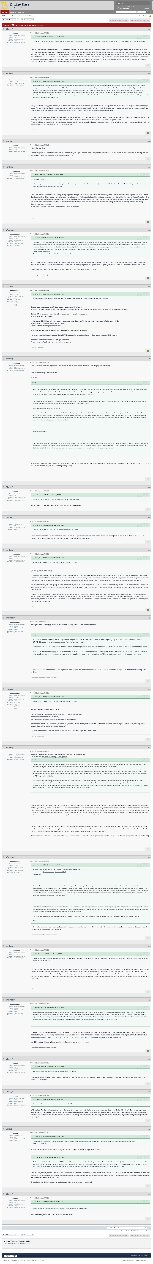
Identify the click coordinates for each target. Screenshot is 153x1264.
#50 (149, 550)
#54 (149, 857)
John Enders (139, 445)
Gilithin (9, 517)
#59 (149, 1129)
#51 (149, 618)
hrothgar (10, 286)
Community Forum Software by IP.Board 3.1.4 (136, 1260)
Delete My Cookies (25, 1260)
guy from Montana (101, 389)
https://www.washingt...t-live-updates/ (54, 757)
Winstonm (10, 230)
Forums (5, 12)
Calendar (21, 12)
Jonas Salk (40, 448)
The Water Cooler (32, 16)
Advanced (150, 12)
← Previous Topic (124, 1231)
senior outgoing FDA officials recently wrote (86, 781)
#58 (149, 1092)
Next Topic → (146, 1231)
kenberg (9, 73)
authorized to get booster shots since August (86, 773)
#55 (149, 946)
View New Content (142, 16)
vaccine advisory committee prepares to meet (126, 764)
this (49, 625)
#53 (149, 747)
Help (146, 8)
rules (103, 639)
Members (13, 12)
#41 (149, 29)
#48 (149, 487)
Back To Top (6, 1260)
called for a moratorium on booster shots (97, 785)
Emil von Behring (50, 448)
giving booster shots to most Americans (87, 771)
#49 (149, 517)
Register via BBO (124, 8)
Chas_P (9, 29)
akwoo (9, 141)
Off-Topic (22, 16)
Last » (32, 19)
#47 (149, 359)
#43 (149, 141)
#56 (149, 1000)
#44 (149, 167)
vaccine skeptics (91, 443)
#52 (149, 689)
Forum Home (15, 1260)
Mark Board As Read (38, 1260)
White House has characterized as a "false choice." (73, 787)
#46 (149, 286)
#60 (149, 1194)
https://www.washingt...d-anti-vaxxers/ (44, 373)
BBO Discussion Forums (9, 16)
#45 (149, 230)
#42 (149, 73)
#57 (149, 1059)
